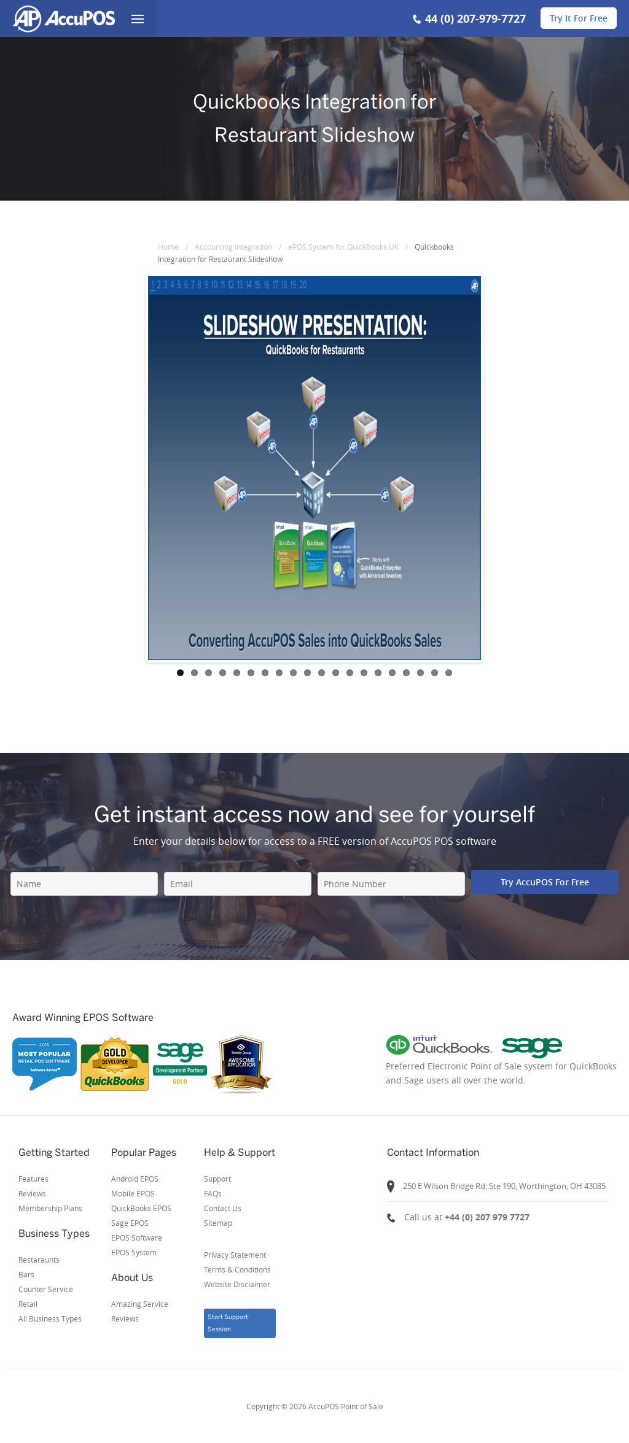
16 (392, 672)
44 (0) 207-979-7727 (475, 18)
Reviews (32, 1193)
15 (378, 672)
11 (321, 672)
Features (33, 1178)
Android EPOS (134, 1178)
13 (349, 672)
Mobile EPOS (133, 1193)
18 (420, 672)
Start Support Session (228, 1323)
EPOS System (134, 1252)
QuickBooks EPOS (141, 1208)
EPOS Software (136, 1237)
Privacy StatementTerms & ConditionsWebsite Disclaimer (237, 1269)
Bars (26, 1274)
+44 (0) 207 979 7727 (487, 1217)
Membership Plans (50, 1208)
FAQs (213, 1193)
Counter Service (45, 1289)
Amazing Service (139, 1304)
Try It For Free (579, 18)
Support (217, 1178)
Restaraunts (39, 1259)
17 (406, 672)
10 (307, 672)
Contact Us (222, 1208)
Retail (27, 1304)
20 (448, 672)
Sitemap (218, 1223)
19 (434, 672)
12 (335, 672)
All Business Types (50, 1318)
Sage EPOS (130, 1223)
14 (364, 672)
